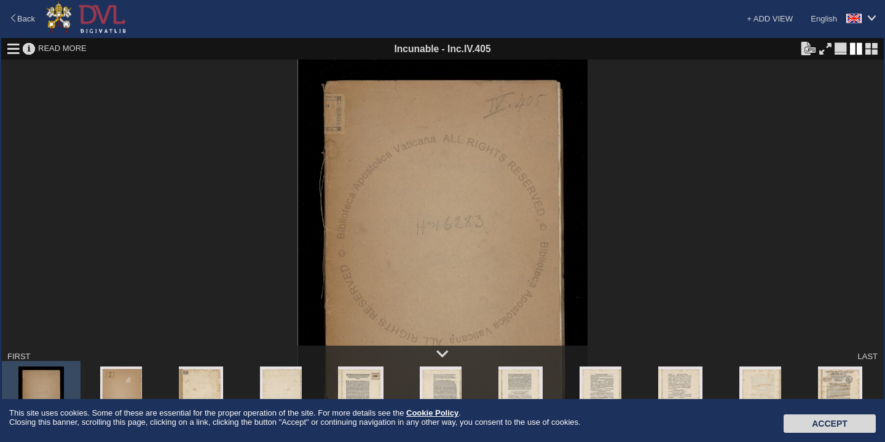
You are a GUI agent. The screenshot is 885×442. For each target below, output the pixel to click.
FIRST (19, 356)
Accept (830, 423)
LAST (867, 356)
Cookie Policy (432, 412)
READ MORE (62, 48)
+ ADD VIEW (770, 18)
